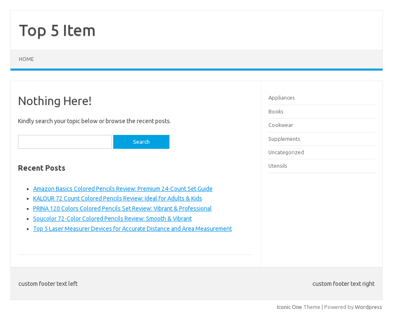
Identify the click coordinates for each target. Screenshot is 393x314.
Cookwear (280, 125)
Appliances (281, 97)
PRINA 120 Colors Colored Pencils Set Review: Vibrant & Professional (122, 208)
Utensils (277, 166)
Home (26, 59)
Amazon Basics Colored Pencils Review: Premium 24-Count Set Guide (123, 188)
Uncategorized (286, 152)
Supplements (284, 139)
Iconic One (289, 307)
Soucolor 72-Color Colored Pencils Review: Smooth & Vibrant (112, 218)
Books (276, 111)
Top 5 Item (57, 30)
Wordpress (368, 307)
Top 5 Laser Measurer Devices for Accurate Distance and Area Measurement (132, 228)
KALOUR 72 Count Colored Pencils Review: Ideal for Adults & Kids (117, 198)
